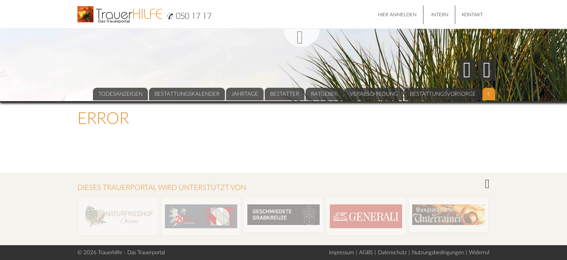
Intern (439, 15)
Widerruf (479, 252)
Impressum (341, 252)
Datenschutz (392, 252)
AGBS (366, 252)
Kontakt (472, 15)
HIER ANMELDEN (397, 15)
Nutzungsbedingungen (438, 252)
